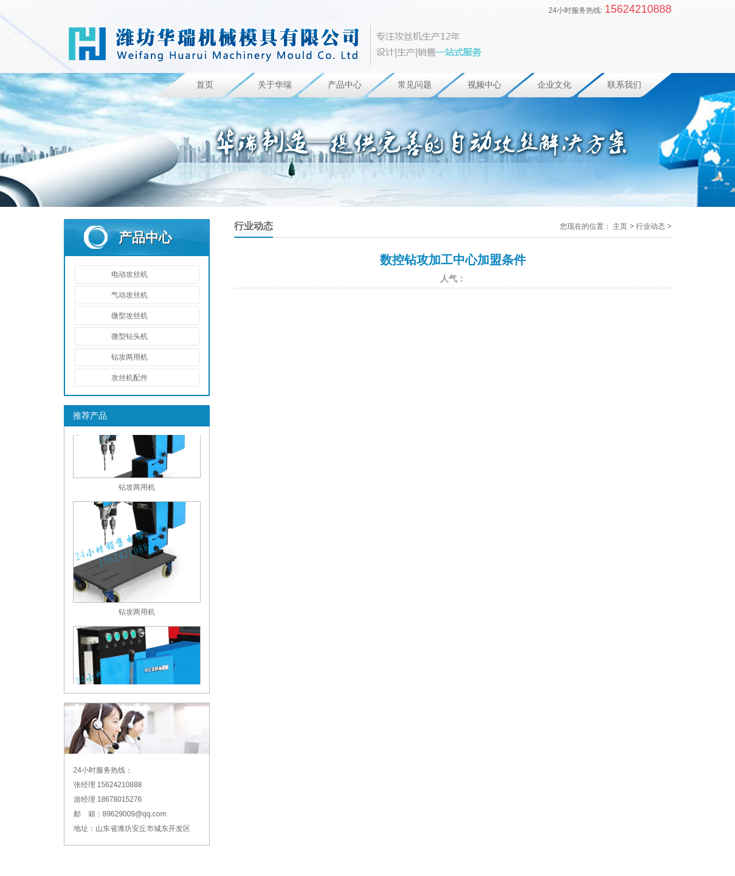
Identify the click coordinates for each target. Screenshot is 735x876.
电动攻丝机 (129, 274)
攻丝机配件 (129, 378)
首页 (204, 84)
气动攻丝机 (129, 295)
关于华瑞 (275, 84)
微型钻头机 (129, 336)
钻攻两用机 (129, 357)
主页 (620, 226)
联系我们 (624, 84)
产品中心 (345, 84)
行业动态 (650, 226)
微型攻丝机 (129, 315)
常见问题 (415, 84)
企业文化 (554, 84)
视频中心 (485, 84)
